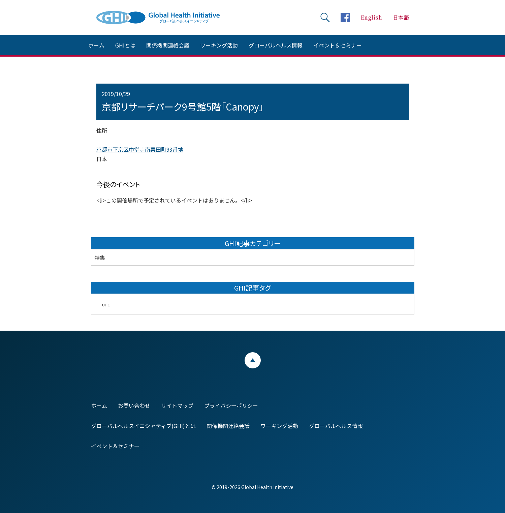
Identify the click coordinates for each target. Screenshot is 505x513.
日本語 (401, 17)
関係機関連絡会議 (167, 45)
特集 (99, 257)
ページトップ (253, 360)
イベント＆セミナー (337, 45)
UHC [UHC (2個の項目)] (106, 304)
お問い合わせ (134, 405)
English (371, 17)
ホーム (96, 45)
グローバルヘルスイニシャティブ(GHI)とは (143, 426)
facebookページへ (345, 17)
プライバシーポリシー (231, 405)
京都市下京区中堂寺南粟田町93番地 (139, 149)
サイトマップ (177, 405)
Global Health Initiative (163, 17)
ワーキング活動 (219, 45)
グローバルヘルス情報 (276, 45)
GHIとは (125, 45)
